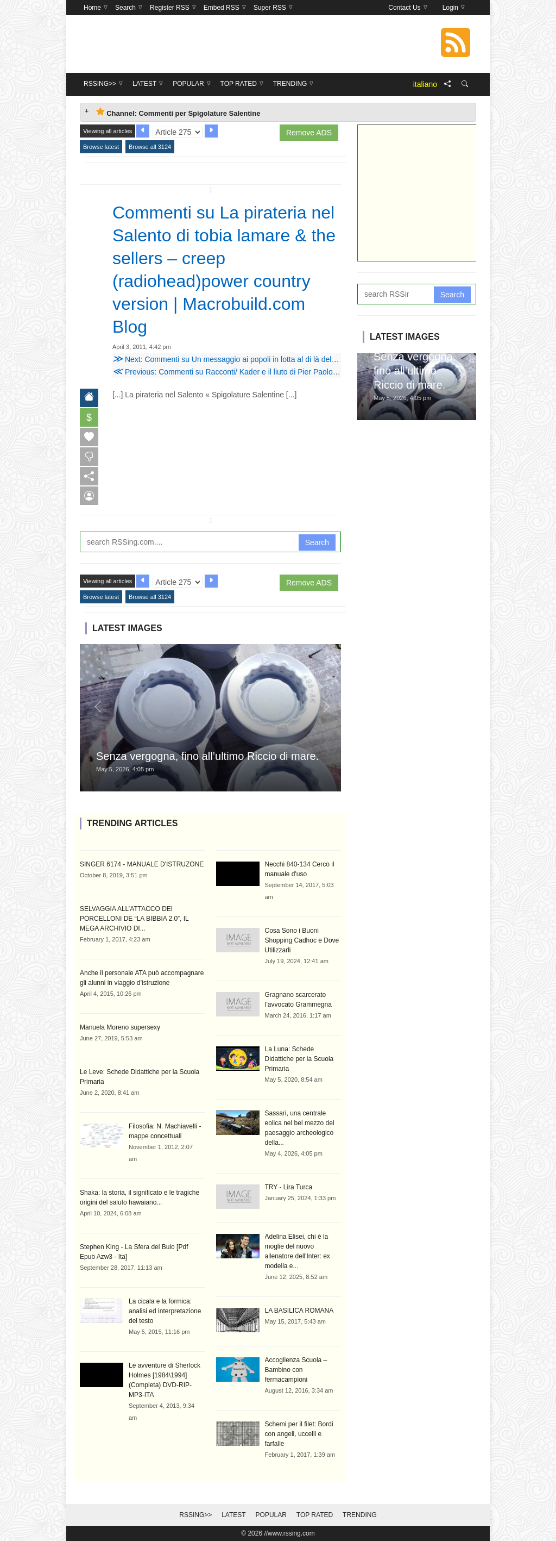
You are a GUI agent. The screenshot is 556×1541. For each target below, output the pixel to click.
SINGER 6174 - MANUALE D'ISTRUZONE (142, 864)
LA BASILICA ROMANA (299, 1310)
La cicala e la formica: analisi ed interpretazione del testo (165, 1311)
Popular (271, 1515)
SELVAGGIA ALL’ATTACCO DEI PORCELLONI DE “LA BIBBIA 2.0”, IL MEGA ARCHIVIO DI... (134, 918)
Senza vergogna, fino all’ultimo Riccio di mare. (207, 756)
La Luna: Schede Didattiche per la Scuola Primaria (299, 1058)
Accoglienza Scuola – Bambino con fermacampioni (296, 1369)
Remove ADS (309, 132)
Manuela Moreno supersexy (120, 1027)
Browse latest (101, 147)
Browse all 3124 (150, 147)
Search (317, 542)
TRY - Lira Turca (289, 1187)
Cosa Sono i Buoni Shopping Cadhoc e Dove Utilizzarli (302, 940)
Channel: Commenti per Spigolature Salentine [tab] (178, 112)
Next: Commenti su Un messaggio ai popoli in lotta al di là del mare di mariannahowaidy (266, 359)
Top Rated (314, 1515)
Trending (360, 1515)
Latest (233, 1515)
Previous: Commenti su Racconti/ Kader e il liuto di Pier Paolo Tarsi (231, 371)
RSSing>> (195, 1515)
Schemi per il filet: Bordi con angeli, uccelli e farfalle (299, 1434)
